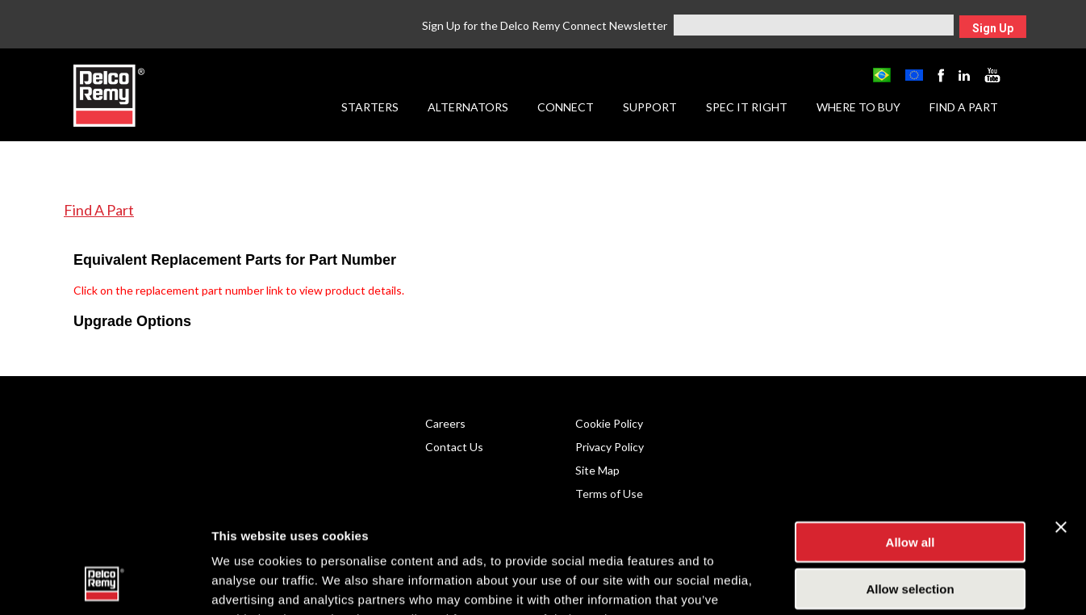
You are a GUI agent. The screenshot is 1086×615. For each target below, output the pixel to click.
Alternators (468, 107)
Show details (846, 583)
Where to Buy (858, 107)
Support (650, 107)
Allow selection (910, 489)
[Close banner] (1061, 426)
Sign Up (992, 28)
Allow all (910, 441)
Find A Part (99, 210)
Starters (370, 107)
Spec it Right (746, 107)
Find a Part (963, 107)
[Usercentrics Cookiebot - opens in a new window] (104, 583)
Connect (565, 107)
